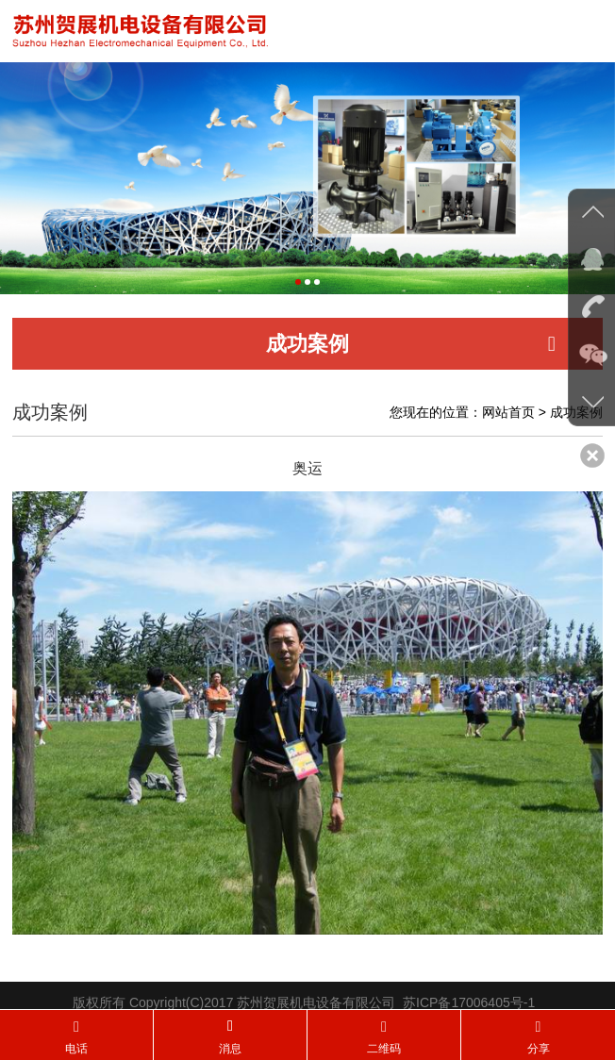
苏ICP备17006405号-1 (469, 1007)
